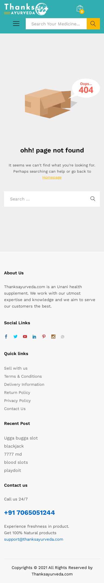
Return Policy (17, 392)
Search (93, 23)
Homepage (52, 177)
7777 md (13, 454)
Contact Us (15, 408)
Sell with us (16, 368)
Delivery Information (24, 384)
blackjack (14, 446)
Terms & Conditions (23, 376)
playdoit (12, 470)
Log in (94, 9)
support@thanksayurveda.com (33, 539)
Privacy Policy (17, 400)
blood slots (16, 462)
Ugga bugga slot (21, 438)
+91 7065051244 (29, 512)
